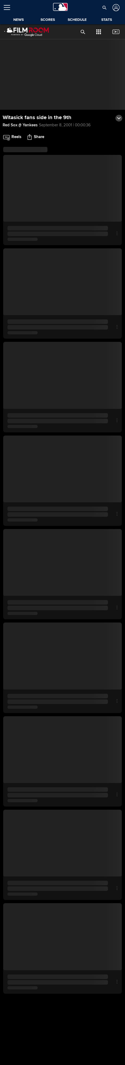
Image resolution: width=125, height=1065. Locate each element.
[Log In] (115, 7)
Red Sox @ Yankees (20, 125)
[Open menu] (9, 7)
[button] (104, 7)
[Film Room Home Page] (22, 32)
